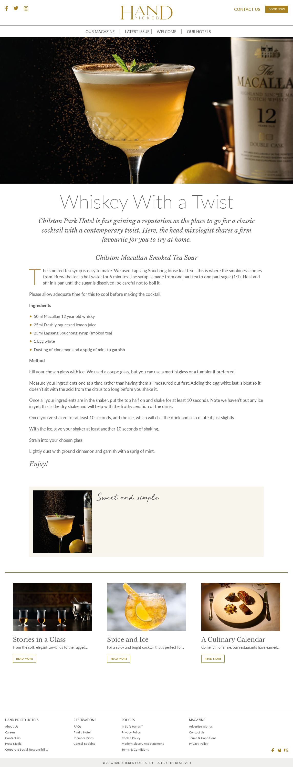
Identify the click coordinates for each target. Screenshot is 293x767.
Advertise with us (201, 726)
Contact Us (237, 10)
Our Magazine (92, 39)
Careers (10, 732)
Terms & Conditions (135, 749)
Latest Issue (133, 39)
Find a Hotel (82, 732)
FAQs (77, 726)
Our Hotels (204, 39)
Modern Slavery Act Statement (143, 743)
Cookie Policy (131, 738)
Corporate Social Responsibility (26, 749)
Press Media (13, 743)
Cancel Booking (84, 743)
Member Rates (83, 738)
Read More (27, 694)
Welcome (169, 39)
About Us (11, 726)
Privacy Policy (131, 732)
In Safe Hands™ (132, 726)
